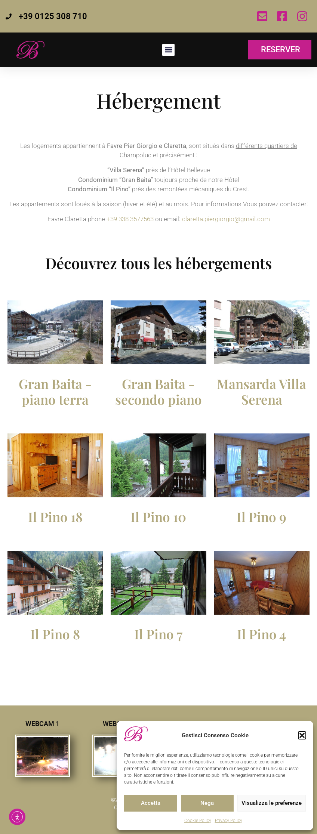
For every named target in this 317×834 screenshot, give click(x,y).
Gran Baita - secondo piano (158, 391)
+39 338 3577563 (130, 219)
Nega (207, 803)
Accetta (150, 803)
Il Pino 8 (55, 634)
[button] (302, 735)
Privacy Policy (228, 820)
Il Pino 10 (158, 516)
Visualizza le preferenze (271, 803)
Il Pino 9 (261, 516)
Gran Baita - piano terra (55, 391)
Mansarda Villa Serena (261, 391)
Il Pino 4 (261, 634)
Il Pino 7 (158, 634)
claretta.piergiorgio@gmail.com (226, 219)
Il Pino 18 (55, 516)
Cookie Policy (197, 820)
